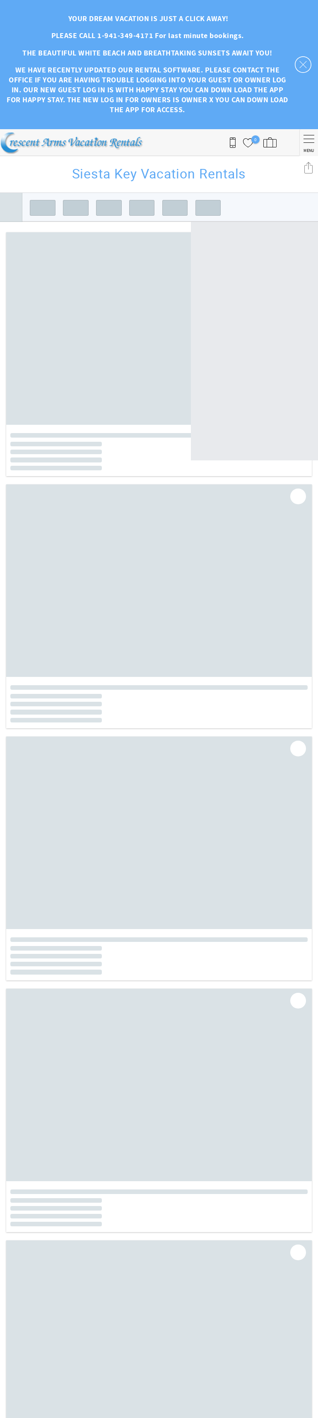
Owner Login (184, 1314)
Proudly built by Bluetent (157, 1408)
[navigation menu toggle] (308, 142)
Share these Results (308, 167)
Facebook (164, 1257)
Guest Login (182, 1305)
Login (107, 1408)
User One (20, 1367)
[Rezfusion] (77, 1384)
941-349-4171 (26, 1358)
